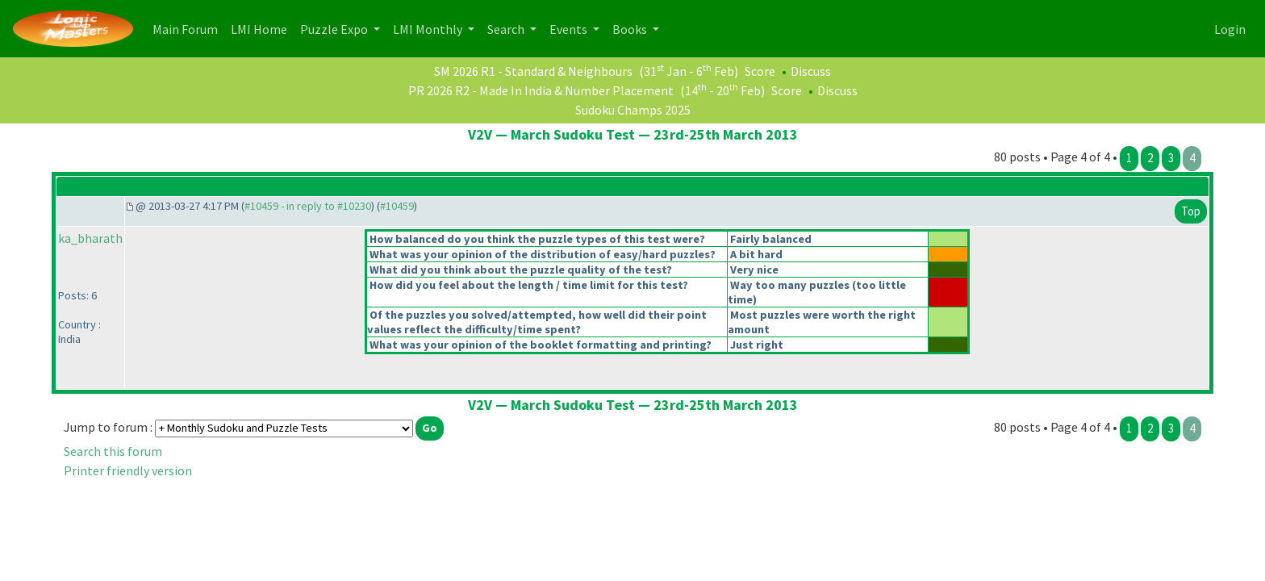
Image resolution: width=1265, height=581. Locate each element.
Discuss (811, 71)
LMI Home (262, 28)
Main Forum (188, 28)
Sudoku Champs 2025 (633, 110)
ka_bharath (90, 238)
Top (1190, 211)
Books (630, 29)
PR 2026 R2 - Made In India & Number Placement (541, 90)
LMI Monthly (429, 29)
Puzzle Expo (335, 29)
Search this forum (113, 451)
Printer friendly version (128, 470)
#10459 (397, 206)
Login (1230, 29)
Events (569, 29)
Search (507, 29)
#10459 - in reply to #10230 (307, 206)
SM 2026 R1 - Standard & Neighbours (533, 71)
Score (760, 71)
